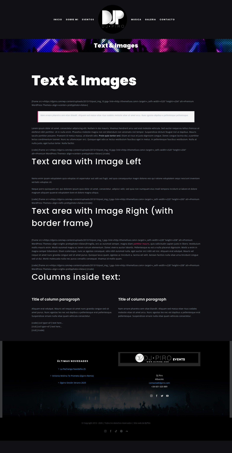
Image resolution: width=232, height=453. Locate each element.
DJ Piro (147, 423)
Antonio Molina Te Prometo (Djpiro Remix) (73, 375)
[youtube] (167, 396)
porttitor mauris (141, 243)
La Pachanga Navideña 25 (73, 369)
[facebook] (157, 396)
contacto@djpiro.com (159, 382)
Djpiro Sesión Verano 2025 (73, 382)
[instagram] (151, 396)
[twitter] (162, 396)
